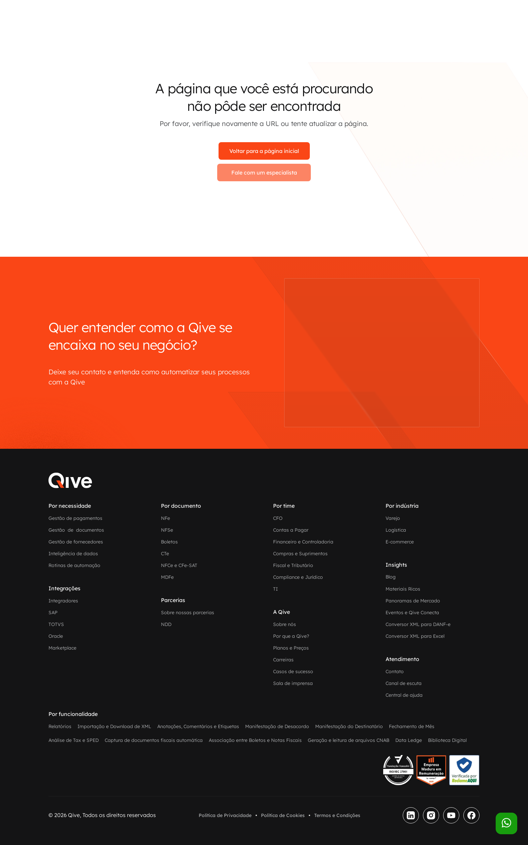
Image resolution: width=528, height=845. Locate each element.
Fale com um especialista (264, 172)
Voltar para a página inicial (264, 151)
